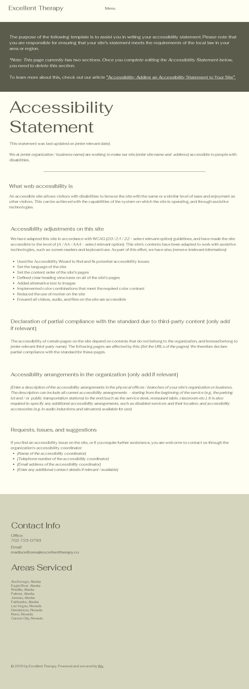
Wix (100, 666)
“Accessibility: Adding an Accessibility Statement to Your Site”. (171, 77)
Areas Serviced (42, 567)
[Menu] (101, 8)
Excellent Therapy (35, 8)
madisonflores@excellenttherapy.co (45, 552)
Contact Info (35, 525)
